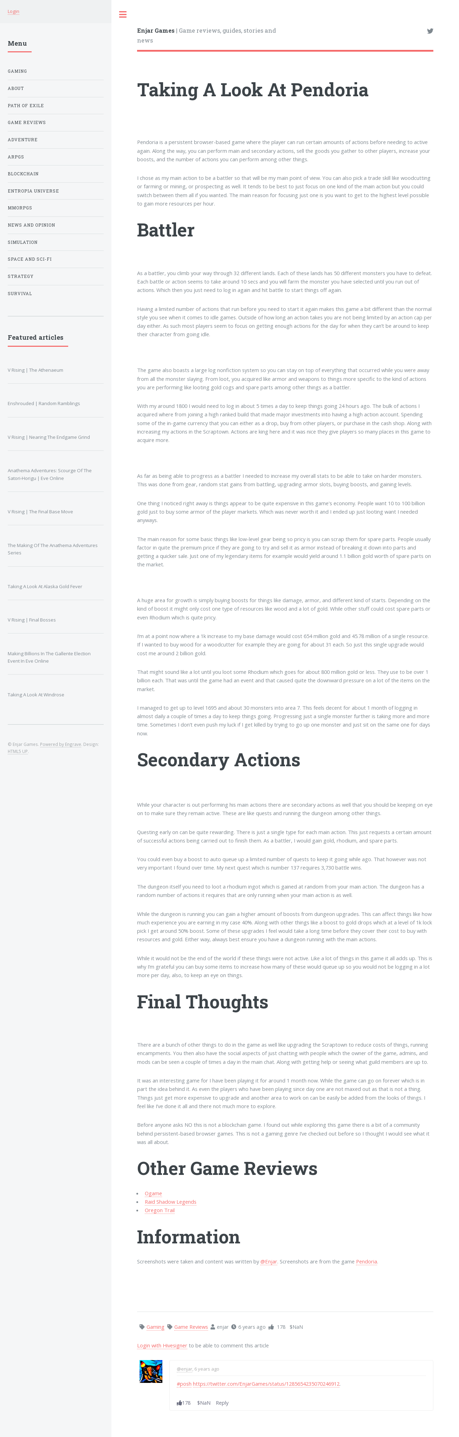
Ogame (153, 1193)
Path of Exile (26, 105)
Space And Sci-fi (30, 259)
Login (13, 11)
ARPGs (16, 157)
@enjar (184, 1369)
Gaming (17, 71)
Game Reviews (27, 122)
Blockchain (23, 173)
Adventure (23, 139)
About (16, 88)
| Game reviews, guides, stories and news (206, 35)
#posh (184, 1383)
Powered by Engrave (60, 744)
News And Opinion (31, 225)
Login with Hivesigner (162, 1345)
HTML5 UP (18, 751)
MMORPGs (20, 207)
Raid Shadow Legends (170, 1201)
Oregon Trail (160, 1210)
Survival (20, 293)
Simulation (23, 242)
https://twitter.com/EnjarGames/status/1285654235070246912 (266, 1383)
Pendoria (366, 1261)
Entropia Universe (33, 191)
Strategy (21, 276)
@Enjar (268, 1261)
